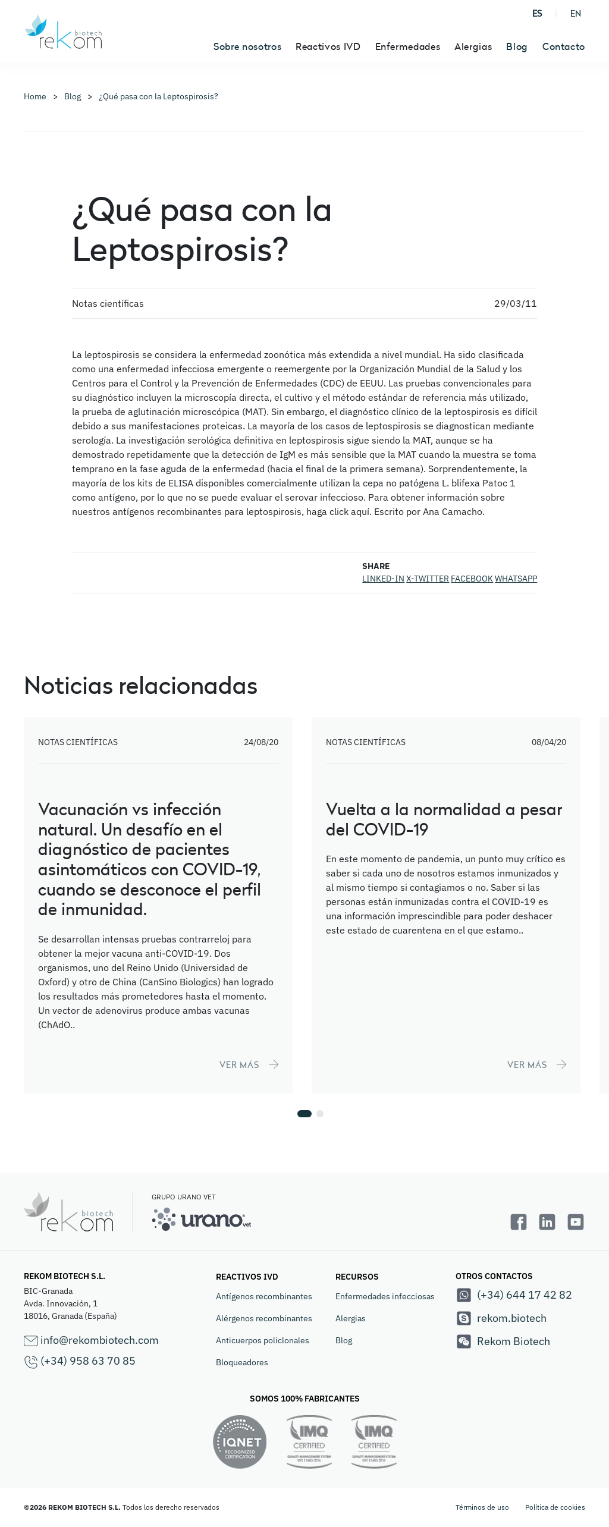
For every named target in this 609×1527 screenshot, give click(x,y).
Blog (517, 46)
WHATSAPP (516, 578)
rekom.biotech (501, 1318)
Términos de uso (482, 1507)
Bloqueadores (242, 1362)
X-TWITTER (427, 578)
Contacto (563, 46)
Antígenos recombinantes (264, 1296)
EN (575, 13)
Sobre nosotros (247, 46)
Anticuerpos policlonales (262, 1340)
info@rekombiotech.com (91, 1340)
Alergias (350, 1318)
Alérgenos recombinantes (264, 1318)
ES (537, 13)
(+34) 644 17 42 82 (514, 1295)
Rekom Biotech (503, 1341)
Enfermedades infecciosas (385, 1296)
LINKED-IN (383, 578)
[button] (304, 1113)
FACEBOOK (472, 578)
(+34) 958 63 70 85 (80, 1361)
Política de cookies (555, 1507)
